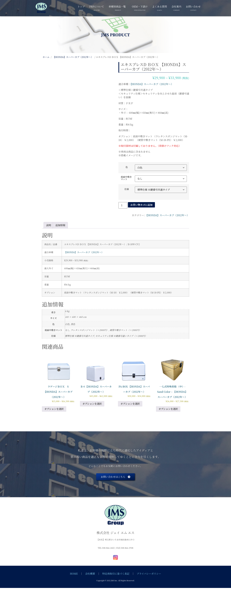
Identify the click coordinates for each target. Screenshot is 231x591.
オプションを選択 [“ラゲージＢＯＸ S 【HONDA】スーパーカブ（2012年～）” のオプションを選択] (54, 409)
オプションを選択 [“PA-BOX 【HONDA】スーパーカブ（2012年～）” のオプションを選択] (130, 403)
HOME (74, 573)
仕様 (126, 189)
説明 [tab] (48, 225)
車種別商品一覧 (117, 7)
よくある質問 (159, 7)
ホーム (46, 57)
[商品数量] (122, 205)
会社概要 (90, 573)
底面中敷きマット (126, 178)
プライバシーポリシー (149, 573)
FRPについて (96, 7)
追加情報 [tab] (60, 225)
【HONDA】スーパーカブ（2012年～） (73, 57)
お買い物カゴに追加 (141, 205)
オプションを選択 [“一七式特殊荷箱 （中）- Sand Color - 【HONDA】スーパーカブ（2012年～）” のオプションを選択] (168, 409)
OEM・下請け (140, 7)
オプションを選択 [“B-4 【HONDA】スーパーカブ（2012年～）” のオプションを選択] (92, 403)
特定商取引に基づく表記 (115, 573)
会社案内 (176, 7)
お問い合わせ (193, 7)
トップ (81, 7)
